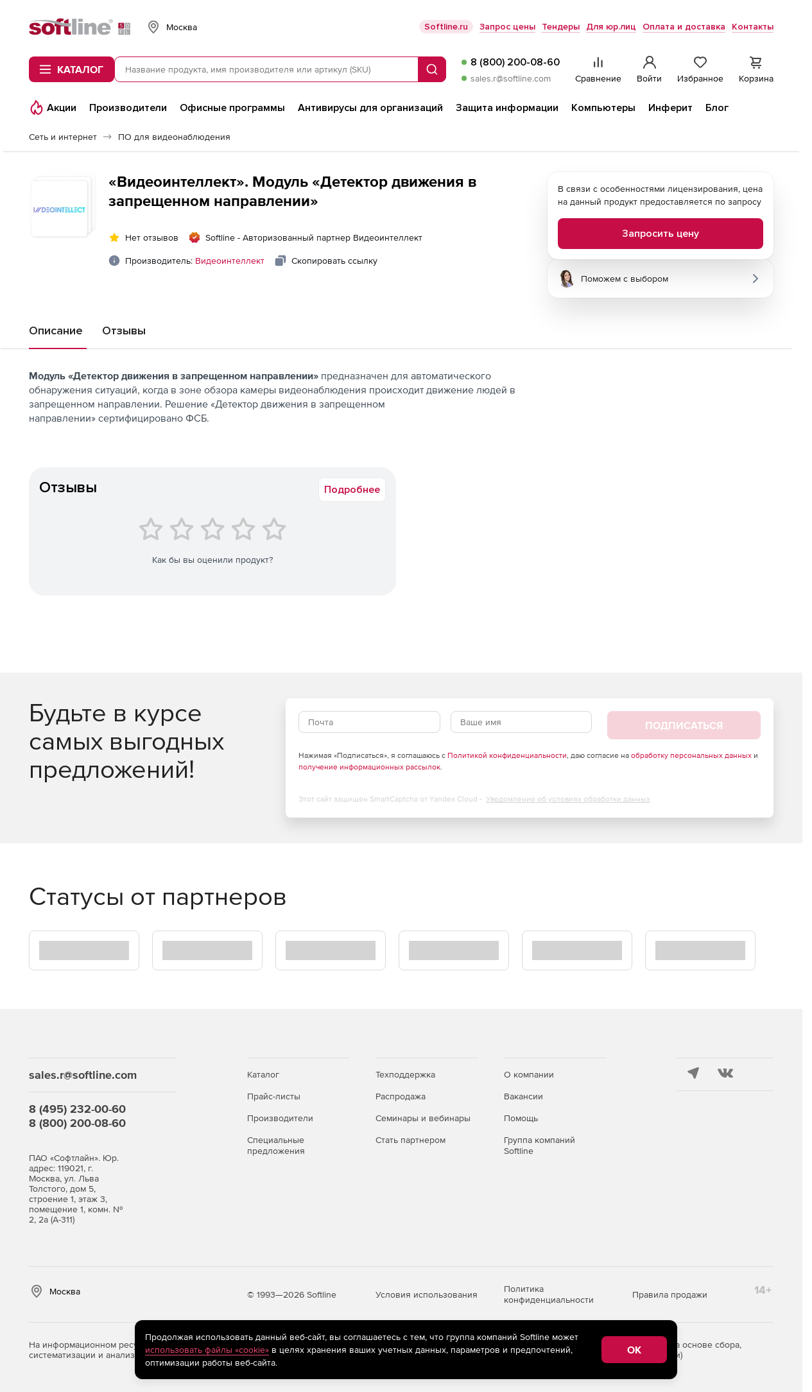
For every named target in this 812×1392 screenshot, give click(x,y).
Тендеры (561, 26)
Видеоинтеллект (229, 260)
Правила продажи (669, 1294)
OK (634, 1349)
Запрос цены (507, 26)
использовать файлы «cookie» (207, 1350)
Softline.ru (446, 26)
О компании (529, 1074)
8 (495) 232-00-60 (77, 1108)
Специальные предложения (276, 1145)
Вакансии (523, 1096)
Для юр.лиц (611, 26)
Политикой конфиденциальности (507, 755)
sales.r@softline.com (511, 78)
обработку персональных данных (691, 755)
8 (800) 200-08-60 (515, 62)
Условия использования (427, 1294)
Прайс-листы (273, 1096)
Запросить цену (660, 233)
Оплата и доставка (684, 26)
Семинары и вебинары (423, 1118)
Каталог (263, 1074)
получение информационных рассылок (369, 766)
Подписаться (684, 725)
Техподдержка (405, 1074)
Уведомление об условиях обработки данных (568, 799)
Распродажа (401, 1096)
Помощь (521, 1118)
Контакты (752, 26)
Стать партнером (410, 1140)
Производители (280, 1118)
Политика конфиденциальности (549, 1294)
